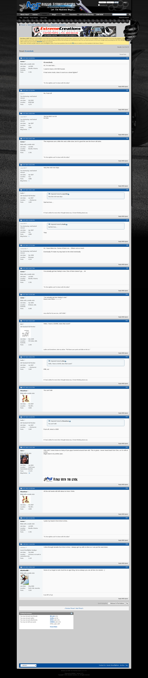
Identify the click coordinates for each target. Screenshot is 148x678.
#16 (127, 488)
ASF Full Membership (86, 14)
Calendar (26, 17)
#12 (127, 357)
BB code (52, 616)
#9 (127, 268)
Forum (44, 14)
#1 (127, 58)
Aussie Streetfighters (113, 665)
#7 (127, 220)
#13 (127, 387)
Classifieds (73, 14)
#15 (127, 447)
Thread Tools (123, 54)
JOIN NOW (99, 14)
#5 (127, 164)
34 (29, 473)
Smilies (52, 618)
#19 (127, 567)
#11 (127, 320)
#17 (127, 518)
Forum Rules (53, 627)
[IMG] (51, 620)
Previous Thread (69, 608)
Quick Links (43, 17)
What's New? (24, 14)
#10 (127, 294)
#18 (127, 544)
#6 (127, 189)
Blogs (54, 14)
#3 (127, 113)
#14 (127, 417)
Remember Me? (102, 5)
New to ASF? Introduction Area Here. (38, 25)
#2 (127, 90)
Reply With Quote (122, 86)
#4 (127, 138)
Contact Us (102, 665)
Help (125, 2)
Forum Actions (34, 17)
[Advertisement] (74, 635)
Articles (35, 14)
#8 (127, 245)
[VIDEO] (52, 622)
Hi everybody (29, 51)
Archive (122, 665)
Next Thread (79, 608)
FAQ (21, 17)
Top (127, 603)
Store (63, 14)
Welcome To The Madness (58, 25)
